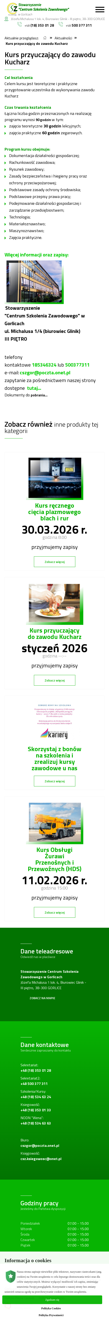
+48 (35, 25)
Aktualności (63, 38)
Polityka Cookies (51, 1308)
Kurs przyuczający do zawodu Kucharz (37, 43)
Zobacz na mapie (42, 998)
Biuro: (39, 1142)
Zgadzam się (52, 1299)
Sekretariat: (35, 1067)
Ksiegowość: (35, 1107)
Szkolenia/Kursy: (35, 1094)
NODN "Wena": (35, 1120)
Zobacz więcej (55, 561)
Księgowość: (40, 1155)
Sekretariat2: (34, 1080)
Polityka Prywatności (51, 1315)
